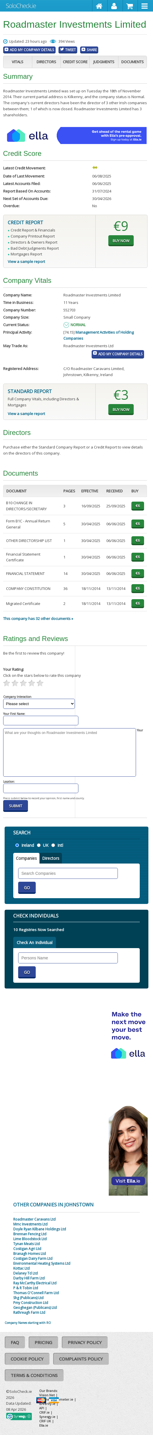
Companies (26, 858)
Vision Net (47, 1395)
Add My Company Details (32, 49)
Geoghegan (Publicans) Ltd (35, 1307)
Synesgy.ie (47, 1417)
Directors (46, 61)
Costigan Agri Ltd (27, 1248)
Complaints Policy (81, 1359)
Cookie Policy (27, 1359)
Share (92, 49)
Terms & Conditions (34, 1375)
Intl (60, 845)
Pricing (43, 1342)
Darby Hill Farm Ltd (29, 1278)
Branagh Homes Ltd (29, 1253)
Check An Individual (34, 942)
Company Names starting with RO (28, 1323)
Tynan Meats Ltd (26, 1243)
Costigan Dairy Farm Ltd (32, 1258)
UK (45, 845)
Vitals (17, 61)
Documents (132, 61)
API (41, 1408)
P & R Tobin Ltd (25, 1287)
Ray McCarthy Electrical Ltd (34, 1283)
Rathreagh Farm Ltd (29, 1312)
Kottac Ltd (21, 1268)
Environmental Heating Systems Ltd (41, 1263)
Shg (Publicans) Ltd (28, 1297)
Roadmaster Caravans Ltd (34, 1219)
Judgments (103, 61)
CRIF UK (45, 1421)
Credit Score (75, 61)
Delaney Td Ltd (25, 1273)
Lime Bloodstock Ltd (30, 1238)
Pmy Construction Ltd (30, 1302)
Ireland (27, 845)
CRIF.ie (44, 1412)
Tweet (70, 49)
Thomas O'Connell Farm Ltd (36, 1292)
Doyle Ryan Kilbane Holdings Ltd (39, 1229)
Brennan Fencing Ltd (29, 1234)
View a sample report (26, 261)
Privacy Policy (85, 1342)
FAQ (15, 1342)
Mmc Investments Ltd (30, 1224)
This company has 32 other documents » (38, 618)
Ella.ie (43, 1425)
